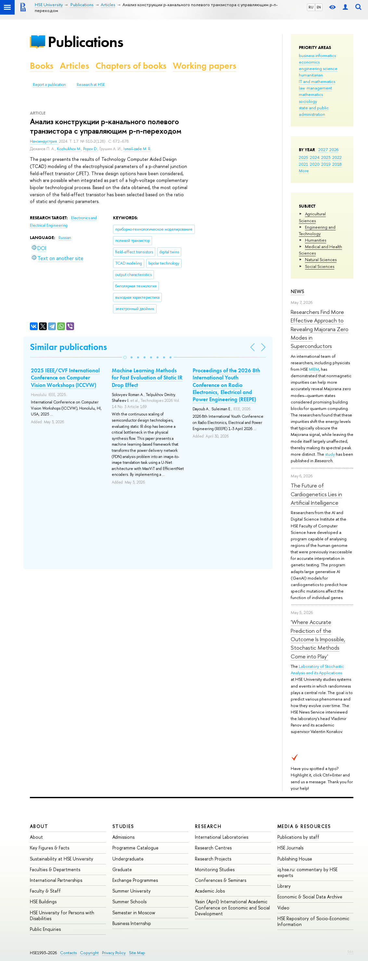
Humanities (315, 240)
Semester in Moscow (133, 912)
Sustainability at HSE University (61, 859)
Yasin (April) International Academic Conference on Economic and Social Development (232, 907)
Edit (350, 951)
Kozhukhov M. (69, 148)
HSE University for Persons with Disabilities (62, 915)
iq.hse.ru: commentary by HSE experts (307, 872)
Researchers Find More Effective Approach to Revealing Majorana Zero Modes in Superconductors (320, 329)
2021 (303, 164)
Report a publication (49, 84)
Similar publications (68, 347)
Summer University (131, 891)
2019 (326, 164)
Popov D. (90, 148)
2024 (315, 157)
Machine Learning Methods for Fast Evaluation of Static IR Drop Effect (147, 377)
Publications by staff (298, 837)
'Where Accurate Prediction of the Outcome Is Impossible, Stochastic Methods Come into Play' (318, 639)
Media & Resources (304, 826)
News (297, 291)
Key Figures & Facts (49, 848)
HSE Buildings (43, 901)
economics (309, 62)
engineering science (318, 68)
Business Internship (131, 923)
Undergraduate (128, 859)
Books (41, 65)
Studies (123, 826)
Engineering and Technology (317, 230)
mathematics (311, 94)
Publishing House (294, 859)
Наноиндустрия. (44, 141)
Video (283, 908)
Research (208, 826)
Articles (74, 65)
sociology (308, 101)
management (319, 88)
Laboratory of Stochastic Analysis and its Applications (317, 669)
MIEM (314, 369)
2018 (337, 164)
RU (311, 7)
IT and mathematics (317, 81)
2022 (337, 157)
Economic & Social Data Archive (309, 897)
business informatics (317, 55)
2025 (303, 157)
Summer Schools (129, 901)
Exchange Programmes (135, 880)
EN (319, 7)
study (330, 454)
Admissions (123, 837)
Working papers (204, 65)
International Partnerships (56, 880)
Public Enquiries (45, 929)
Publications (85, 42)
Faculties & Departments (55, 869)
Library (284, 886)
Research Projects (213, 859)
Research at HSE (91, 84)
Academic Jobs (210, 891)
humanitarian (311, 75)
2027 (323, 149)
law (302, 88)
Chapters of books (130, 65)
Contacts (68, 952)
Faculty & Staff (45, 891)
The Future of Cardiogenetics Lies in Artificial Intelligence (316, 494)
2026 (333, 149)
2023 (326, 157)
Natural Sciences (320, 259)
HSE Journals (290, 848)
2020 (315, 164)
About (39, 826)
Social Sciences (319, 266)
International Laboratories (221, 837)
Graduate (122, 869)
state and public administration (314, 111)
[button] (125, 357)
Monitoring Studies (215, 869)
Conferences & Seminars (220, 880)
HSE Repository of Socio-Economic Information (313, 921)
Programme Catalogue (135, 848)
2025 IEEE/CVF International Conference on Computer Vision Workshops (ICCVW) (65, 377)
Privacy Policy (114, 952)
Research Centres (213, 848)
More (304, 171)
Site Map (137, 952)
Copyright (89, 952)
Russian (64, 237)
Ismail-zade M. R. (137, 148)
